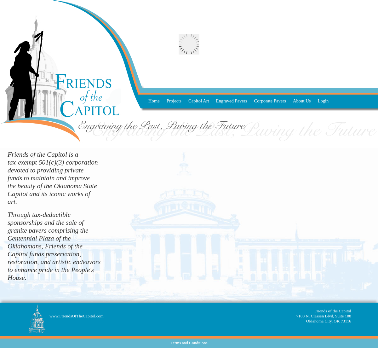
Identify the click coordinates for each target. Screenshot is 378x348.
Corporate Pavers (270, 100)
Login (323, 100)
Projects (174, 100)
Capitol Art (198, 100)
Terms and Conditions (189, 342)
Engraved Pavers (231, 100)
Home (154, 100)
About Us (302, 100)
